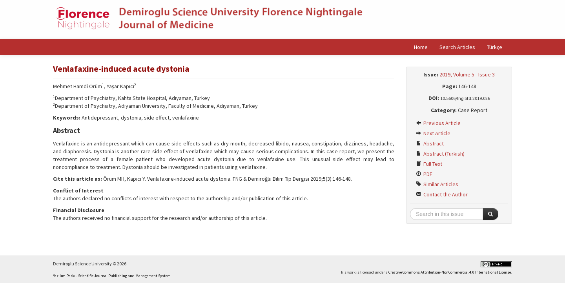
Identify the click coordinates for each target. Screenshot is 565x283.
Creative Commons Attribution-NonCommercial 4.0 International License (449, 272)
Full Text (429, 163)
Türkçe (494, 47)
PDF (424, 174)
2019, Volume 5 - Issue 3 (467, 74)
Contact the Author (442, 194)
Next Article (433, 133)
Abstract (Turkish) (440, 153)
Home (421, 47)
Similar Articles (437, 184)
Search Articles (457, 47)
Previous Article (438, 123)
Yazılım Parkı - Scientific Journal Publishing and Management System (112, 275)
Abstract (430, 143)
